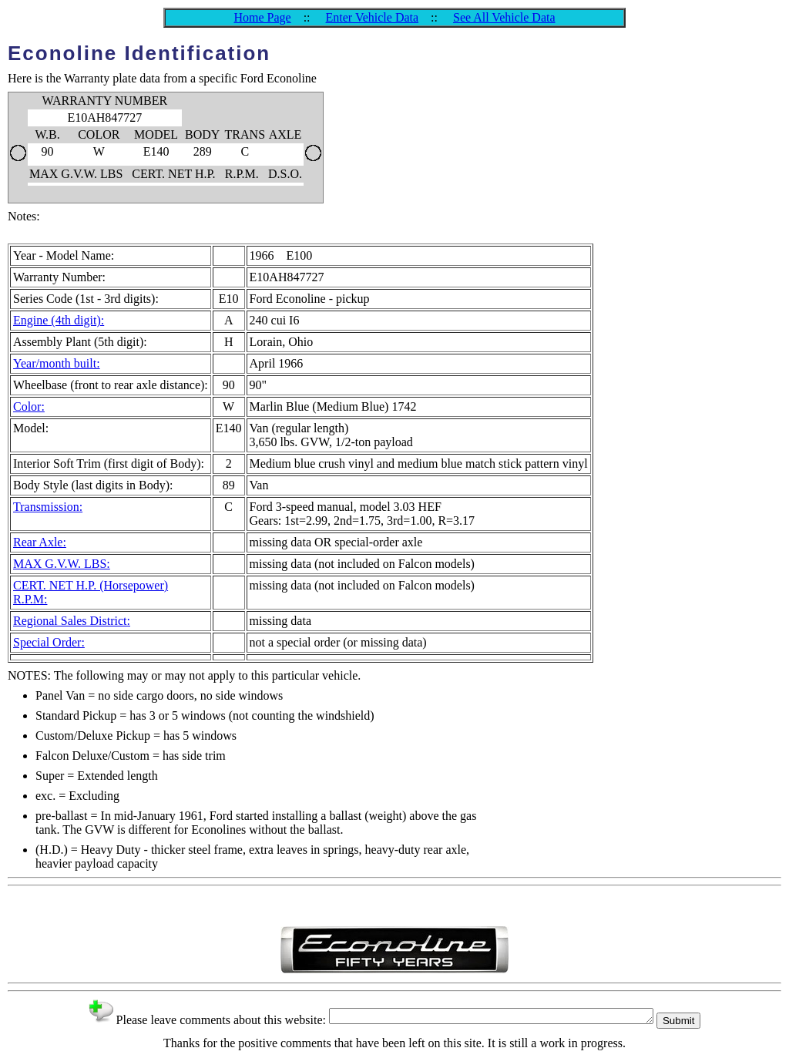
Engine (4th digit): (58, 320)
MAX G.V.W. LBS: (61, 563)
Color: (29, 406)
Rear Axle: (39, 542)
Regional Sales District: (71, 620)
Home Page (261, 17)
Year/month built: (56, 363)
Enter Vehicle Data (372, 17)
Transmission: (47, 506)
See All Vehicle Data (504, 17)
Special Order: (49, 642)
